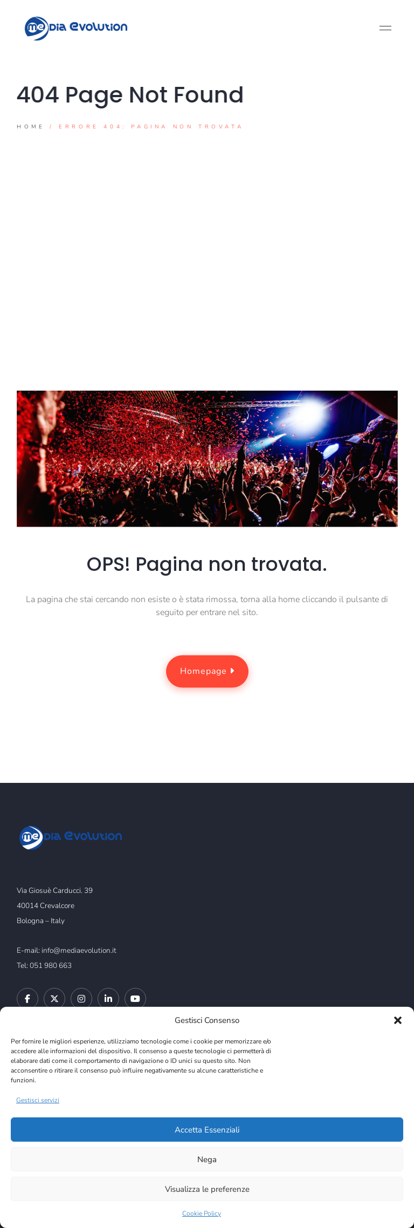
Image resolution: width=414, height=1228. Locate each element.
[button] (397, 1020)
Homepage (207, 672)
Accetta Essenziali (207, 1129)
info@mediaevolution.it (79, 950)
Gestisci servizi (37, 1100)
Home (31, 127)
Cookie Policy (201, 1213)
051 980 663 (51, 965)
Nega (207, 1159)
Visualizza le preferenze (207, 1189)
